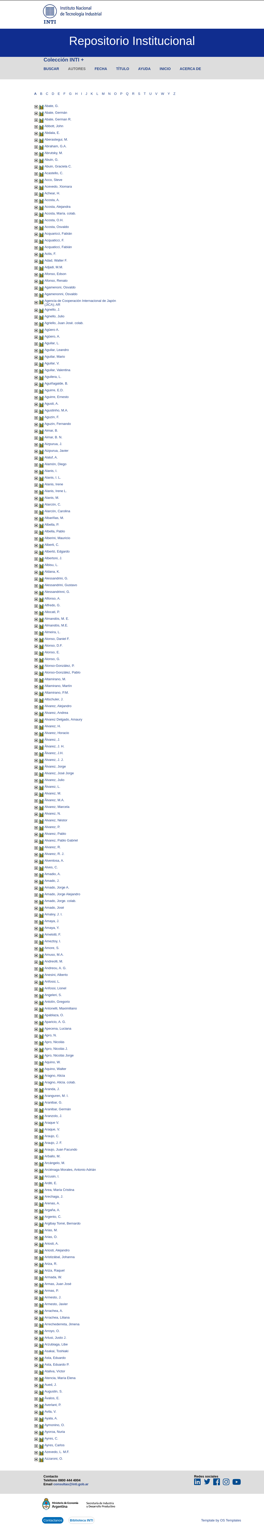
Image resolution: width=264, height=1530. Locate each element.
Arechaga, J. (53, 1196)
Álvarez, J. (52, 739)
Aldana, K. (52, 571)
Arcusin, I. (51, 1176)
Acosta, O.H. (53, 220)
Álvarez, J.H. (53, 753)
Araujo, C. (51, 1136)
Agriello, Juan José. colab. (64, 323)
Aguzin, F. (51, 417)
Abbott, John (53, 126)
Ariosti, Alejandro (57, 1250)
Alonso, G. (52, 659)
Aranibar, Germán (57, 1109)
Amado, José (54, 907)
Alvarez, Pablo (55, 834)
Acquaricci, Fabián (58, 233)
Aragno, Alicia (54, 1075)
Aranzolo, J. (53, 1116)
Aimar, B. (51, 430)
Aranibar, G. (53, 1102)
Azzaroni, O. (53, 1458)
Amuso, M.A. (53, 955)
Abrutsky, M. (53, 153)
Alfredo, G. (52, 605)
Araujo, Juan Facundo (60, 1149)
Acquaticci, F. (54, 240)
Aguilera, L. (52, 377)
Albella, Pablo (54, 531)
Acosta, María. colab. (60, 213)
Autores (77, 69)
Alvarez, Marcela (56, 807)
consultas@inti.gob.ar (70, 1484)
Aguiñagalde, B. (56, 383)
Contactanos (52, 1520)
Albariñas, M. (54, 518)
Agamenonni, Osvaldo (60, 294)
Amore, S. (51, 948)
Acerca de (190, 69)
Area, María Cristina (59, 1190)
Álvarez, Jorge (55, 766)
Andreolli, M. (53, 961)
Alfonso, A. (52, 598)
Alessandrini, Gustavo (60, 585)
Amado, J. (52, 881)
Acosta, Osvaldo (56, 227)
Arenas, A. (52, 1203)
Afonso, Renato (56, 280)
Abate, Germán (55, 112)
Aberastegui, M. (56, 139)
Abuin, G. (51, 160)
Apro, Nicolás (54, 1042)
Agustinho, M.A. (56, 410)
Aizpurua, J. (53, 444)
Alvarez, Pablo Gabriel (61, 840)
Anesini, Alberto (56, 975)
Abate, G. (51, 106)
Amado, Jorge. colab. (60, 901)
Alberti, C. (51, 545)
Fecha (101, 69)
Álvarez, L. (52, 787)
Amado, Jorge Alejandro (62, 894)
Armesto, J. (52, 1297)
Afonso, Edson (55, 274)
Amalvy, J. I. (53, 914)
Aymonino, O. (54, 1425)
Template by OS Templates (221, 1520)
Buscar (51, 69)
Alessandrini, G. (56, 578)
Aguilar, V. (51, 363)
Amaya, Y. (51, 928)
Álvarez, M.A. (54, 800)
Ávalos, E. (52, 1398)
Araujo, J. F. (53, 1143)
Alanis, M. (51, 498)
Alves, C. (51, 867)
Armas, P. (51, 1290)
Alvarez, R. (52, 847)
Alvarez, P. (52, 827)
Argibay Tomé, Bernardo (62, 1223)
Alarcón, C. (52, 504)
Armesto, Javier (56, 1304)
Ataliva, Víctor (54, 1371)
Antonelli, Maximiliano (60, 1008)
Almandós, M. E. (56, 619)
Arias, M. (50, 1230)
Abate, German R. (57, 119)
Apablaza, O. (54, 1015)
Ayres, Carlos (54, 1445)
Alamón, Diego (55, 464)
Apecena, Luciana (57, 1028)
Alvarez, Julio (54, 780)
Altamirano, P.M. (56, 692)
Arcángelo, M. (54, 1163)
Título (122, 69)
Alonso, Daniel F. (57, 639)
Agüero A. (51, 330)
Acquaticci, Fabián (58, 247)
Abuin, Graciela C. (58, 166)
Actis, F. (50, 254)
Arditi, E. (50, 1183)
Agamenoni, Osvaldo (60, 287)
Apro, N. (50, 1035)
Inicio (165, 69)
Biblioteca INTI (81, 1520)
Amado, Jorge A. (56, 887)
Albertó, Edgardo (57, 551)
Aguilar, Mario (54, 356)
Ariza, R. (50, 1264)
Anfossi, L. (52, 981)
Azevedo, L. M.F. (56, 1452)
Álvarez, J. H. (54, 746)
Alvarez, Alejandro (57, 706)
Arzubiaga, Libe (56, 1344)
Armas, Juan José (57, 1284)
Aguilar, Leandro (56, 350)
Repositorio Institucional (132, 41)
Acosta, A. (52, 200)
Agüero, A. (52, 336)
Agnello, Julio (54, 316)
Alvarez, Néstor (55, 820)
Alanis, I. (50, 471)
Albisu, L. (51, 565)
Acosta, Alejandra (57, 207)
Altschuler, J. (53, 699)
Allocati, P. (52, 612)
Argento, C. (52, 1217)
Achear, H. (52, 193)
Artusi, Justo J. (55, 1338)
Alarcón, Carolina (57, 511)
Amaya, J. (51, 921)
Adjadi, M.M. (53, 267)
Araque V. (51, 1122)
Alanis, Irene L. (55, 491)
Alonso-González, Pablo (62, 672)
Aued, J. (50, 1385)
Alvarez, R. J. (54, 854)
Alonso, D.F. (53, 645)
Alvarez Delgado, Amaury (63, 719)
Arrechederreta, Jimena (61, 1324)
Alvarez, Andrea (56, 713)
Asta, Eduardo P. (56, 1364)
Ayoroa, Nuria (54, 1432)
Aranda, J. (52, 1089)
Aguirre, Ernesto (56, 397)
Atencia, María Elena (60, 1378)
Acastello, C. (53, 173)
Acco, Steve (53, 180)
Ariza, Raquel (54, 1270)
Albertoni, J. (53, 558)
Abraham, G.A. (55, 146)
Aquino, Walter (55, 1069)
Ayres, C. (51, 1438)
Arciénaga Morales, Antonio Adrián (70, 1170)
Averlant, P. (52, 1405)
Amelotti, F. (52, 934)
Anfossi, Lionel (55, 988)
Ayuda (144, 69)
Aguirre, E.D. (53, 390)
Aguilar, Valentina (57, 370)
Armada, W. (53, 1277)
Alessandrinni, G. (57, 592)
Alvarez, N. (52, 813)
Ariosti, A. (51, 1243)
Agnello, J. (52, 309)
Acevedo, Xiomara (58, 186)
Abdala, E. (52, 133)
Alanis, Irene (53, 484)
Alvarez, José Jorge (59, 773)
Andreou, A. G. (55, 968)
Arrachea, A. (53, 1311)
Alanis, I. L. (52, 477)
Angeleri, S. (53, 995)
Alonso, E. (52, 652)
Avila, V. (50, 1411)
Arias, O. (50, 1237)
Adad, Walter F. (55, 260)
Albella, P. (51, 524)
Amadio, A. (52, 874)
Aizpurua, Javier (56, 451)
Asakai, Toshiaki (56, 1351)
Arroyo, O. (52, 1331)
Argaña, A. (52, 1210)
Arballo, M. (52, 1156)
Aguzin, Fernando (57, 424)
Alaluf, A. (50, 457)
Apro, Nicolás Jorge (58, 1055)
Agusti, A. (51, 404)
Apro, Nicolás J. (56, 1049)
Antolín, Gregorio (57, 1002)
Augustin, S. (53, 1391)
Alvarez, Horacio (56, 733)
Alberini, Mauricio (57, 538)
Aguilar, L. (51, 343)
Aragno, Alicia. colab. (60, 1082)
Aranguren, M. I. (56, 1096)
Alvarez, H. (52, 726)
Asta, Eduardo (54, 1358)
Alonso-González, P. (59, 666)
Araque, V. (52, 1129)
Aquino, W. (52, 1062)
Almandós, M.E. (56, 625)
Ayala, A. (50, 1418)
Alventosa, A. (54, 860)
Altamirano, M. (55, 679)
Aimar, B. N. (53, 437)
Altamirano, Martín (58, 686)
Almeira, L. (52, 632)
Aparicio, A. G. (55, 1022)
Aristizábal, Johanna (59, 1257)
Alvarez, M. (52, 793)
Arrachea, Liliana (57, 1317)
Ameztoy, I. (52, 941)
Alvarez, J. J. (53, 760)
